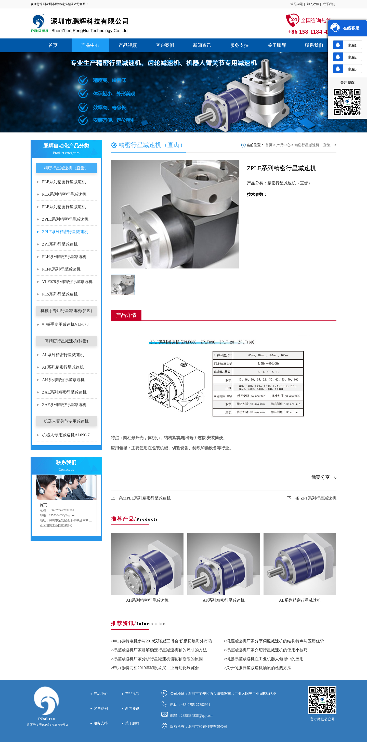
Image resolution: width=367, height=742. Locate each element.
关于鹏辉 (277, 45)
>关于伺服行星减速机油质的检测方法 (257, 668)
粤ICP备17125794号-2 (53, 724)
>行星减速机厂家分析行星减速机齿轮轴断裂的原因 (157, 659)
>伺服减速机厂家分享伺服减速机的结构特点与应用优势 (274, 641)
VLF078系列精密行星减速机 (67, 281)
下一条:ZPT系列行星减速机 (311, 498)
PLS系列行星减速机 (60, 294)
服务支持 (239, 45)
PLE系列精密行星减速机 (64, 182)
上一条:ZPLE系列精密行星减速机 (141, 498)
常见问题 (297, 4)
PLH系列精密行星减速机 (64, 256)
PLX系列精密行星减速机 (64, 194)
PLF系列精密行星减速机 (64, 207)
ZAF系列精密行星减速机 (64, 404)
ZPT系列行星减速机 (60, 244)
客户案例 (165, 45)
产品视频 (128, 45)
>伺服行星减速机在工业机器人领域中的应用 (264, 659)
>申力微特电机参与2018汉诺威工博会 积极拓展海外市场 (161, 641)
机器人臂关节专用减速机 (66, 421)
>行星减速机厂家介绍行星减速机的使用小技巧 (266, 650)
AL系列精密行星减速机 (63, 355)
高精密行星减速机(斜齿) (66, 341)
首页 (53, 45)
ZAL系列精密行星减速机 (64, 392)
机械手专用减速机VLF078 (65, 324)
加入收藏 (313, 4)
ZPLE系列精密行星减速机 (65, 219)
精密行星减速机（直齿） (66, 168)
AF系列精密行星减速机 (63, 367)
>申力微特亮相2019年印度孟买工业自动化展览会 (155, 668)
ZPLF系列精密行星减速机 (65, 232)
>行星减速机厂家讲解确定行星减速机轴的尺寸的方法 (159, 650)
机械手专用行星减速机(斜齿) (66, 310)
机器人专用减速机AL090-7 (66, 435)
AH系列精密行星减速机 (63, 379)
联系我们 (329, 4)
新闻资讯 (202, 45)
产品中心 (90, 45)
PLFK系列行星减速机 (61, 269)
